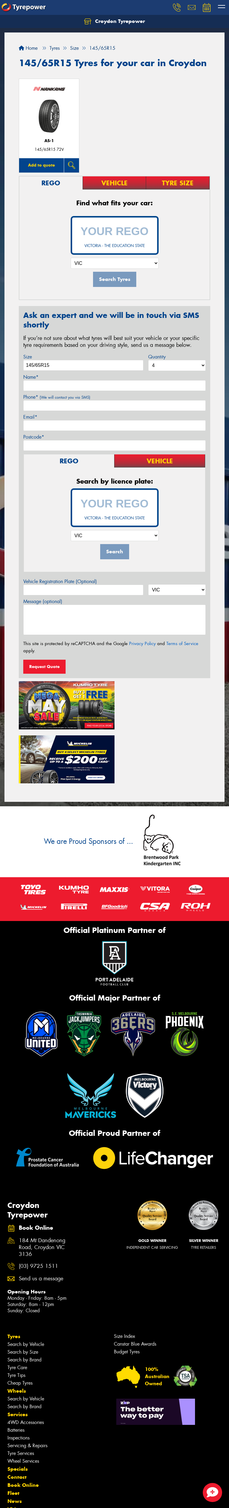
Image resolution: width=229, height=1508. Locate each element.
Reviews (17, 1462)
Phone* (56, 397)
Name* (30, 377)
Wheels (16, 1335)
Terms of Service (182, 644)
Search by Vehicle (25, 1289)
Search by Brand (24, 1304)
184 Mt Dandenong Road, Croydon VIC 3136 (42, 1192)
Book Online (23, 1429)
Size (27, 357)
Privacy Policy (142, 644)
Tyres (13, 1281)
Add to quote (41, 165)
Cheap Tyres (20, 1327)
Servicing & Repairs (27, 1390)
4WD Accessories (25, 1367)
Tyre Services (20, 1398)
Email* (30, 417)
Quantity (157, 357)
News (14, 1445)
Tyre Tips (16, 1320)
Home (28, 48)
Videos (15, 1453)
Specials (17, 1413)
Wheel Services (23, 1406)
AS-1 (49, 140)
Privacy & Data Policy (42, 1498)
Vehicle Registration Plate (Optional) (60, 581)
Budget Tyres (127, 1296)
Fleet (13, 1437)
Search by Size (22, 1296)
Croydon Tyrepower (114, 21)
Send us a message (41, 1223)
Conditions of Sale (79, 1498)
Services (17, 1359)
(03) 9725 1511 (38, 1211)
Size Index (124, 1281)
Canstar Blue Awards (135, 1288)
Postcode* (33, 437)
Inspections (18, 1382)
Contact (17, 1421)
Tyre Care (17, 1312)
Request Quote (44, 666)
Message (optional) (42, 601)
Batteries (15, 1375)
